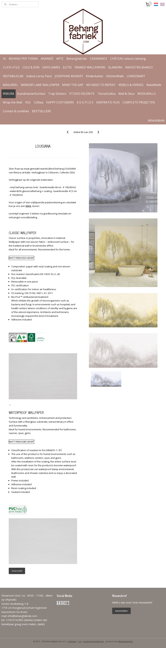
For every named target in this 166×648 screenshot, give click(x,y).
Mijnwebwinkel (125, 641)
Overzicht (17, 570)
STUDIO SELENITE (82, 94)
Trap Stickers (57, 94)
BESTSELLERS (41, 111)
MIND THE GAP (72, 85)
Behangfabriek (76, 59)
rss (79, 641)
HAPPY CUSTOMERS (60, 102)
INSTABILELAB (13, 76)
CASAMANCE (98, 59)
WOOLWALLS (146, 94)
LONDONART (136, 76)
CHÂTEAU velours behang (128, 59)
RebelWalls (153, 85)
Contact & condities (16, 111)
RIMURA (8, 94)
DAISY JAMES (51, 67)
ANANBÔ (47, 59)
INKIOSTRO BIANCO (139, 67)
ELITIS (67, 67)
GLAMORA (115, 67)
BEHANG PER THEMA (23, 59)
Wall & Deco (126, 94)
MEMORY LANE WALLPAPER (40, 85)
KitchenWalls (115, 76)
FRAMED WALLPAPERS (90, 67)
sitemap (72, 641)
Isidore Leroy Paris (39, 76)
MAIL (28, 206)
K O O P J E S (85, 102)
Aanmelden (121, 610)
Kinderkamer (94, 76)
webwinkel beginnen (93, 641)
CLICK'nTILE (11, 67)
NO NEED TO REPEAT (101, 85)
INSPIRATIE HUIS (108, 102)
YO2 (28, 102)
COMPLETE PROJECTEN (139, 102)
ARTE (59, 59)
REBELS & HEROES (131, 85)
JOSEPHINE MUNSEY (69, 76)
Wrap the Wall (12, 102)
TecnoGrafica (106, 94)
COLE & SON (31, 67)
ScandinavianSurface (31, 94)
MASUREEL (10, 85)
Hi (4, 59)
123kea (38, 102)
